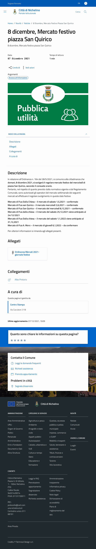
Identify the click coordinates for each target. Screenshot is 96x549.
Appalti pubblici (35, 436)
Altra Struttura (14, 452)
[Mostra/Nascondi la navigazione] (5, 11)
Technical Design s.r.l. (24, 541)
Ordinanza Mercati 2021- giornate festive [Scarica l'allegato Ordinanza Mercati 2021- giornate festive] (27, 253)
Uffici (10, 424)
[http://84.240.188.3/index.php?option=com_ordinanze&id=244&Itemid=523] (48, 280)
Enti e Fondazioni (15, 444)
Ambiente (33, 424)
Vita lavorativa (56, 464)
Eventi (73, 449)
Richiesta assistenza (37, 498)
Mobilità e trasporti (57, 440)
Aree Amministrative (16, 420)
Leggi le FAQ (34, 478)
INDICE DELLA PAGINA (48, 134)
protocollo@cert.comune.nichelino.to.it (16, 507)
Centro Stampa (17, 304)
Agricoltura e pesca (36, 420)
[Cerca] (85, 12)
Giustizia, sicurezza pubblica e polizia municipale (57, 424)
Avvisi (72, 428)
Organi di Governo (15, 428)
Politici (10, 432)
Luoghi (73, 445)
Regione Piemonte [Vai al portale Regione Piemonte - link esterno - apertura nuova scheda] (14, 3)
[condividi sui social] (14, 68)
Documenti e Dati (15, 448)
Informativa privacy (58, 486)
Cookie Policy (55, 490)
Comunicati (75, 424)
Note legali (54, 494)
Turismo (53, 460)
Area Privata (13, 526)
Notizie (73, 420)
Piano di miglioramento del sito (57, 510)
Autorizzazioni (34, 440)
